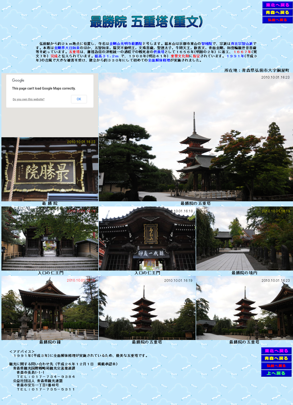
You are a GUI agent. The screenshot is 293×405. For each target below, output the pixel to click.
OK (79, 99)
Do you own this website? (29, 99)
